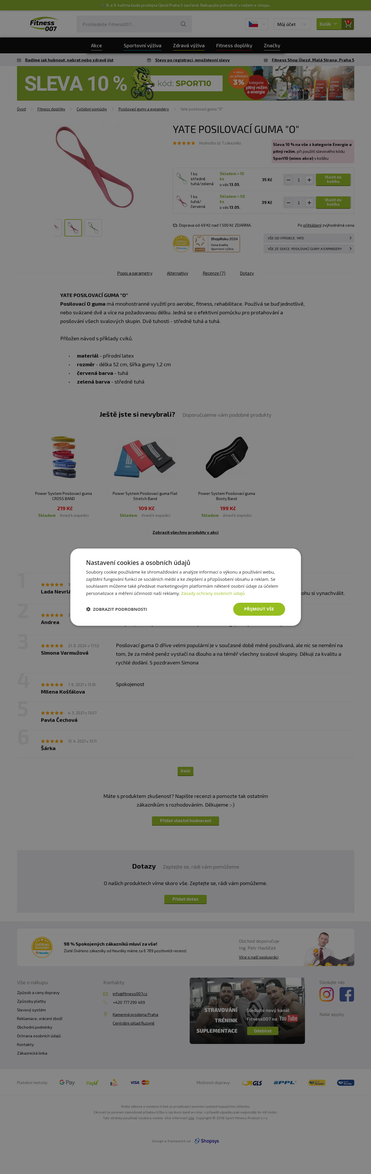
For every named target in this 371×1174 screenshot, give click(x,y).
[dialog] (185, 586)
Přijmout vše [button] (259, 609)
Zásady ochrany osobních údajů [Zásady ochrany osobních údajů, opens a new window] (213, 593)
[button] (116, 609)
